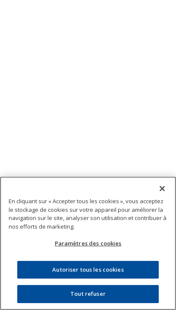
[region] (88, 243)
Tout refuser (88, 294)
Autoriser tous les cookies (87, 269)
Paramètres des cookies (88, 243)
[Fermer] (162, 188)
